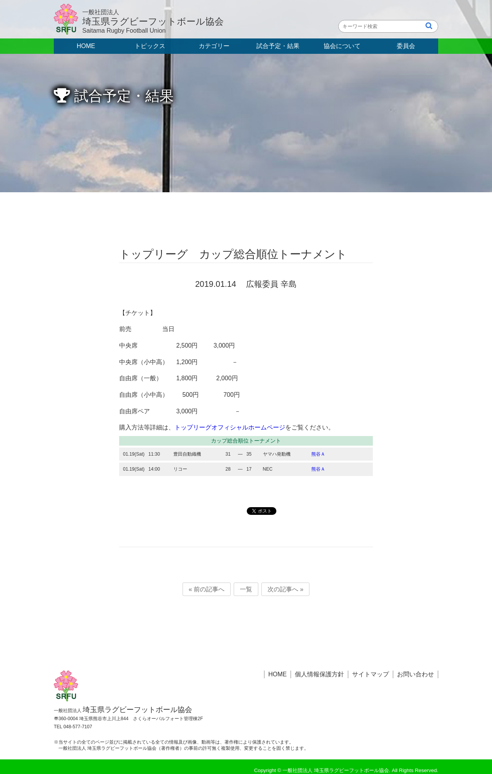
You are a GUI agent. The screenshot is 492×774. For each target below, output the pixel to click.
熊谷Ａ (318, 454)
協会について (342, 46)
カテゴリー (214, 46)
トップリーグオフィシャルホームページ (230, 427)
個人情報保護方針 (319, 674)
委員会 (406, 46)
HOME (86, 46)
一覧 (246, 589)
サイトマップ (370, 674)
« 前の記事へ (206, 589)
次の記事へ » (285, 589)
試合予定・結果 (277, 46)
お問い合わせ (415, 674)
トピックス (150, 46)
